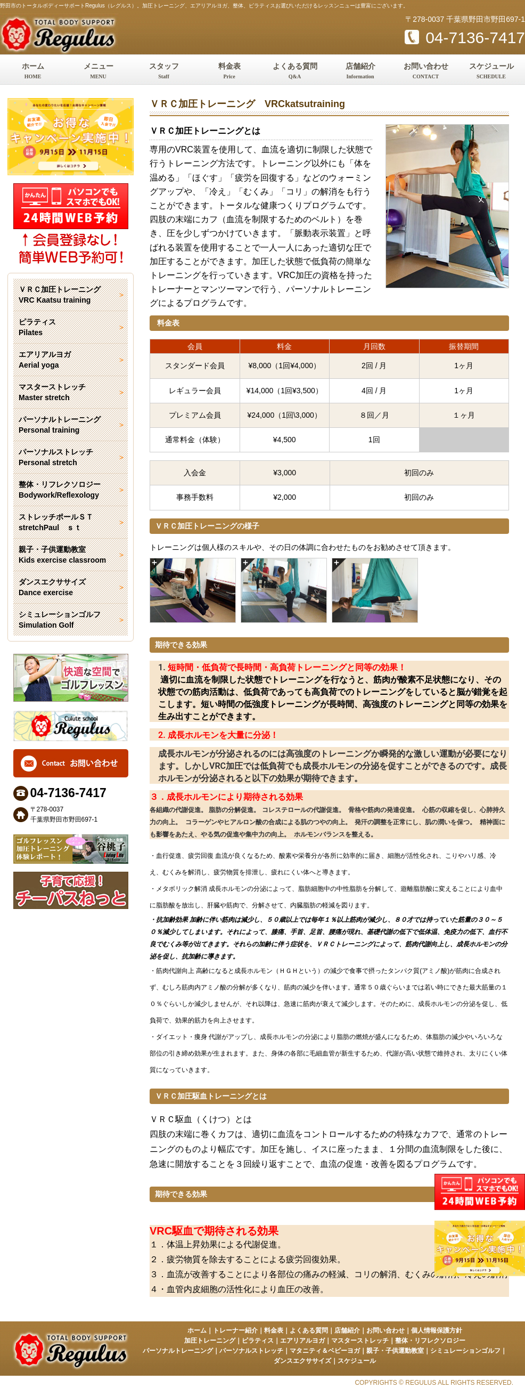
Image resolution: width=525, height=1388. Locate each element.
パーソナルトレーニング (178, 1350)
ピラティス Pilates (37, 327)
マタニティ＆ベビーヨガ (325, 1350)
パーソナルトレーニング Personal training (60, 424)
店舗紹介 (360, 72)
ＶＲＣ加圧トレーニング (70, 295)
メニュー (98, 72)
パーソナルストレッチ (251, 1350)
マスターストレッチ (360, 1340)
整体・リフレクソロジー (430, 1340)
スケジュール (491, 72)
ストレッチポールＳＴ (70, 523)
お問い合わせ (425, 72)
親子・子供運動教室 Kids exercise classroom (62, 554)
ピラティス (258, 1340)
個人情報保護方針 (436, 1330)
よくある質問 (294, 72)
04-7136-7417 (465, 37)
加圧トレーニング (209, 1340)
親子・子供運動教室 (395, 1350)
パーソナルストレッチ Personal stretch (56, 457)
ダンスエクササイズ (302, 1361)
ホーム (32, 72)
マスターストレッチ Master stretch (52, 392)
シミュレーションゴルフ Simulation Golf (60, 619)
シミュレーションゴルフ (465, 1350)
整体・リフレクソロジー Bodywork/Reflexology (60, 489)
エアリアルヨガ (302, 1340)
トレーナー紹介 (235, 1330)
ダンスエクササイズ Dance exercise (52, 587)
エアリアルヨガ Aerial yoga (45, 359)
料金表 (229, 72)
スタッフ (163, 72)
